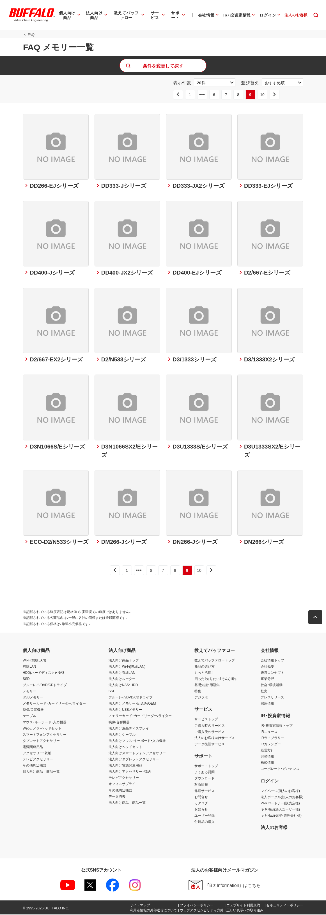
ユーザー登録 (204, 815)
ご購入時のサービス (209, 725)
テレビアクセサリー (38, 759)
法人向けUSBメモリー (126, 709)
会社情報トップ (272, 660)
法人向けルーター (122, 679)
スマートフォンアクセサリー (44, 734)
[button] (316, 618)
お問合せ (201, 797)
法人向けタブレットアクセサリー (134, 759)
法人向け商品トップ (124, 660)
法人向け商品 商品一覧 (127, 802)
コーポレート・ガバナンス (280, 769)
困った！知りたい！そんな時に (216, 679)
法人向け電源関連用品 (125, 765)
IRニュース (269, 732)
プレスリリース (272, 697)
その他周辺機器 (34, 765)
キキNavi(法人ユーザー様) (280, 809)
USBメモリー (33, 697)
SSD (26, 679)
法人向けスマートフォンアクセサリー (137, 753)
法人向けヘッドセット (125, 747)
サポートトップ (206, 766)
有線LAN (29, 666)
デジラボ (201, 697)
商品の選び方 (204, 666)
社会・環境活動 (272, 685)
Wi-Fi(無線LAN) (34, 660)
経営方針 (267, 750)
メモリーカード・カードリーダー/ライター (54, 703)
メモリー (29, 691)
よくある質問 (204, 772)
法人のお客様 (274, 827)
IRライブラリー (272, 738)
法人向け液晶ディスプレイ (129, 728)
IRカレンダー (271, 744)
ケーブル (29, 716)
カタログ (201, 803)
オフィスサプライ (122, 784)
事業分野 (267, 679)
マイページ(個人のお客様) (280, 791)
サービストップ (206, 719)
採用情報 (267, 703)
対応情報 (201, 785)
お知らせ (201, 809)
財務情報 (267, 756)
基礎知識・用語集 (207, 685)
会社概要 (267, 666)
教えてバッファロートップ (214, 660)
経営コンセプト (272, 672)
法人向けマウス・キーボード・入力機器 (137, 741)
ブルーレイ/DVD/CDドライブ (45, 685)
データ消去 (117, 796)
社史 (264, 691)
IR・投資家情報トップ (277, 725)
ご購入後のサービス (209, 732)
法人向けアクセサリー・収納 (130, 771)
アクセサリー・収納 (37, 753)
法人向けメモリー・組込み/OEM (132, 703)
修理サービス (204, 791)
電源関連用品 (33, 747)
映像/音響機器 (33, 709)
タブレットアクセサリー (41, 741)
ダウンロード (204, 778)
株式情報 (267, 762)
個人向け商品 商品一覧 (41, 771)
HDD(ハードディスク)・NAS (44, 672)
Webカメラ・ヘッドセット (42, 728)
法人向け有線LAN (122, 672)
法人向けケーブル (122, 734)
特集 (197, 691)
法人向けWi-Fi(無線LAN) (127, 666)
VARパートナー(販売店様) (280, 803)
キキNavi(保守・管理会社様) (281, 815)
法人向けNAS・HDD (123, 685)
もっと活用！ (203, 672)
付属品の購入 (204, 822)
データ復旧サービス (209, 744)
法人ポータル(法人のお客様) (282, 797)
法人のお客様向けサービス (214, 738)
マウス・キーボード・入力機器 (44, 722)
